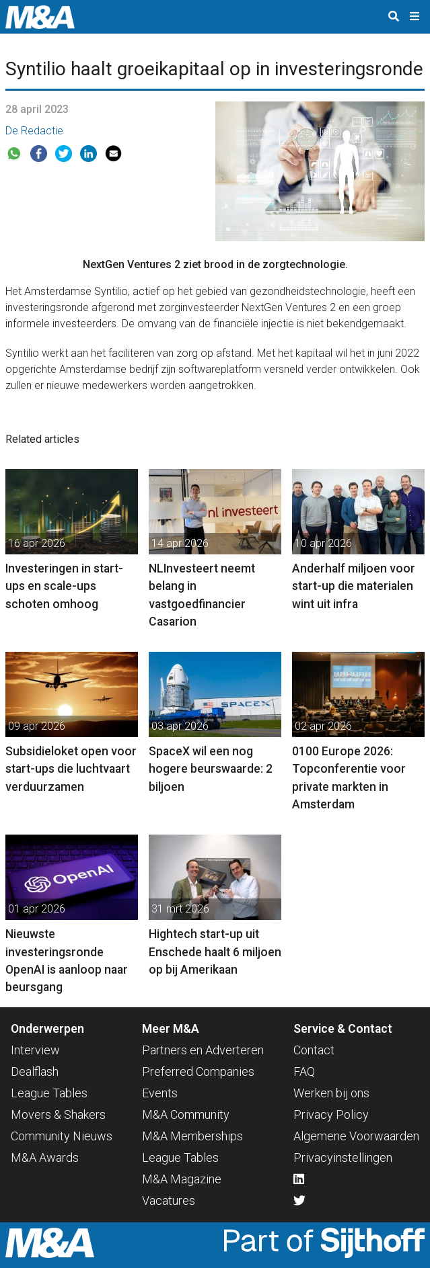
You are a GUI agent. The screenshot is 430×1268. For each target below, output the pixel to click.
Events (160, 1093)
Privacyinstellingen (342, 1157)
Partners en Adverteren (203, 1050)
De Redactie (34, 130)
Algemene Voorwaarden (356, 1136)
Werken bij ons (331, 1093)
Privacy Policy (331, 1114)
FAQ (304, 1071)
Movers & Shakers (58, 1114)
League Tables (49, 1093)
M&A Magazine (181, 1179)
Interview (35, 1050)
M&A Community (185, 1114)
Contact (313, 1050)
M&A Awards (45, 1157)
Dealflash (35, 1071)
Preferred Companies (198, 1071)
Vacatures (168, 1200)
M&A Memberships (192, 1136)
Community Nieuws (61, 1136)
